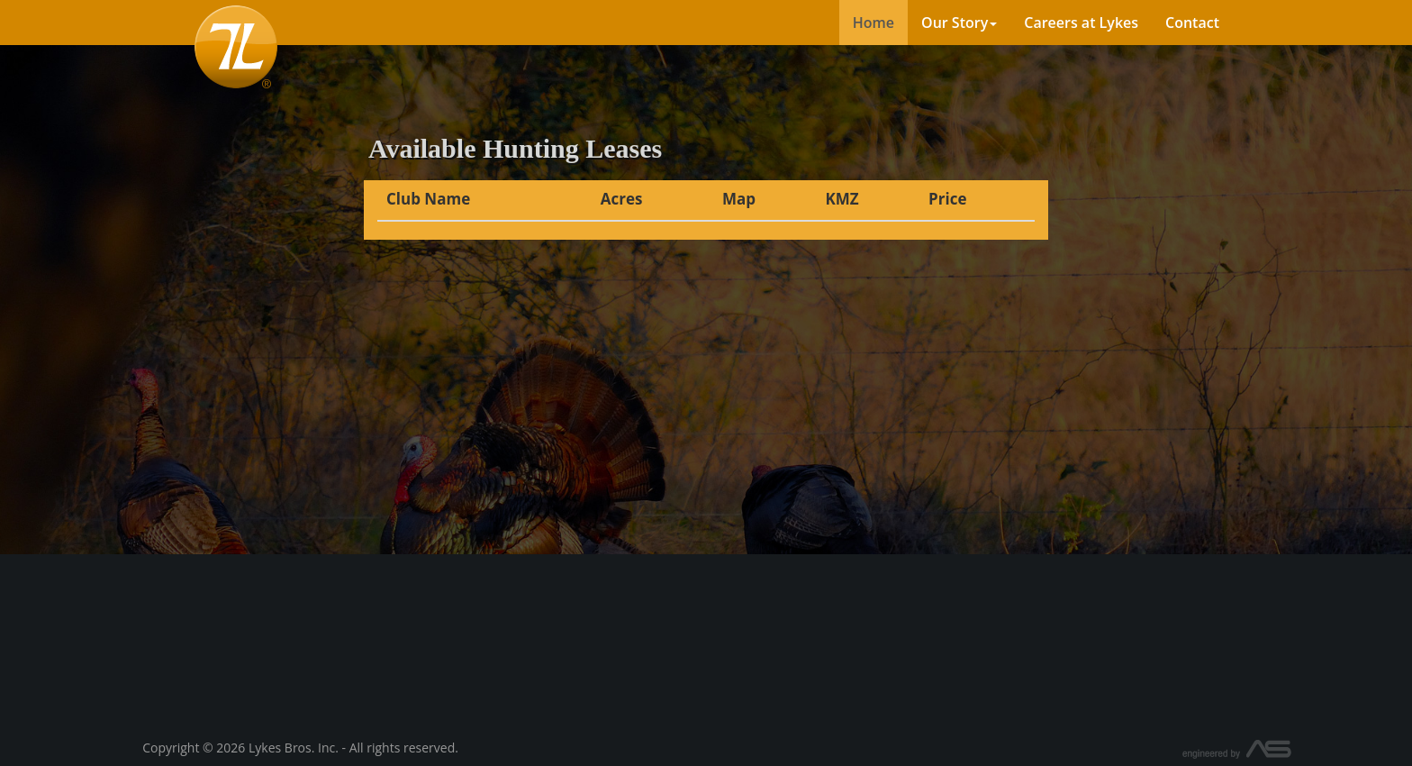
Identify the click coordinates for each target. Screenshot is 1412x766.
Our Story (959, 22)
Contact (1192, 22)
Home (873, 22)
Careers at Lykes (1081, 22)
